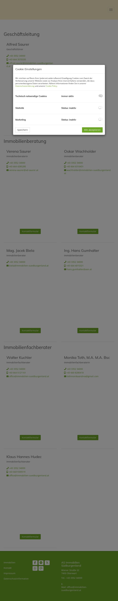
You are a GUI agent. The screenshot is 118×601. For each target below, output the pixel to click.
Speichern (22, 129)
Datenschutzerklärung (24, 86)
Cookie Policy (51, 86)
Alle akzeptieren (92, 129)
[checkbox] (100, 95)
